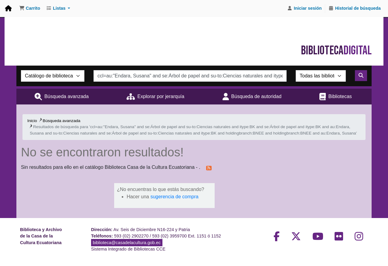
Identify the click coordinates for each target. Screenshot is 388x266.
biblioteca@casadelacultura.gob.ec (127, 242)
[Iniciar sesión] (304, 8)
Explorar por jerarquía (160, 96)
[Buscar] (361, 75)
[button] (30, 8)
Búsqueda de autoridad (256, 96)
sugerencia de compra (174, 196)
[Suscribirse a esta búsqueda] (209, 167)
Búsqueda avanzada (66, 96)
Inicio (32, 120)
